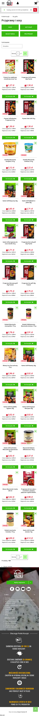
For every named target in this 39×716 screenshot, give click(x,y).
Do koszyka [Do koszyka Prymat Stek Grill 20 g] (27, 137)
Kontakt (7, 598)
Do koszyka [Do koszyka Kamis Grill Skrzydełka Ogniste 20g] (9, 426)
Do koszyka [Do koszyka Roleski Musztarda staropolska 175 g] (9, 343)
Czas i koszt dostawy (11, 621)
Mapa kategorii (10, 609)
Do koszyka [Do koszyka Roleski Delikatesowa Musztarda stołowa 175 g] (27, 343)
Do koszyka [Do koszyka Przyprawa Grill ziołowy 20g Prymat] (27, 96)
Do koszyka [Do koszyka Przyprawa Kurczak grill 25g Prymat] (27, 261)
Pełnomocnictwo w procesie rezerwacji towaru (19, 600)
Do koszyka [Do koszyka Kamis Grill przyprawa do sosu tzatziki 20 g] (9, 261)
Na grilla (15, 16)
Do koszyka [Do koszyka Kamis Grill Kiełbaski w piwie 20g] (27, 220)
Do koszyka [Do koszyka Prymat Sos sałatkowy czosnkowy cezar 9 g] (9, 96)
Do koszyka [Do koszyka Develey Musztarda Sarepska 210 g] (9, 179)
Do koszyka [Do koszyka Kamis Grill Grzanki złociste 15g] (27, 549)
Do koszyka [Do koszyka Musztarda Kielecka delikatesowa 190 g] (27, 467)
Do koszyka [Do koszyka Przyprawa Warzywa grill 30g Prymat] (9, 302)
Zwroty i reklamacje (11, 625)
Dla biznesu (9, 613)
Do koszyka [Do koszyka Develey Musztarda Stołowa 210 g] (27, 179)
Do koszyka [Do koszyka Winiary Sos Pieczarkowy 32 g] (9, 384)
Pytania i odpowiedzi (11, 627)
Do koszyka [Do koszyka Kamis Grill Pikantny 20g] (27, 384)
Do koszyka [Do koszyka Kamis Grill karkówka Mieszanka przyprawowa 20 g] (9, 467)
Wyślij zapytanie (23, 582)
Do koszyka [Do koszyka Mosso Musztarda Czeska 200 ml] (9, 508)
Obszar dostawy (7, 566)
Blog (6, 615)
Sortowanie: (6, 42)
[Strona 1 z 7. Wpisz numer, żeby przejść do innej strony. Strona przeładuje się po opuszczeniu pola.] (18, 53)
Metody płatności (10, 623)
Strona (14, 53)
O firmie (7, 607)
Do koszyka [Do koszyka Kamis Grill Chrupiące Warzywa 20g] (27, 426)
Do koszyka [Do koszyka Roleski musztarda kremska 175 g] (9, 549)
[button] (3, 3)
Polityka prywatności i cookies (14, 605)
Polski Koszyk (5, 16)
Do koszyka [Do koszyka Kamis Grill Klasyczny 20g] (9, 220)
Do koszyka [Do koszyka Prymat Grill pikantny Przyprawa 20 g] (9, 137)
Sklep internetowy (17, 712)
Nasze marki (9, 611)
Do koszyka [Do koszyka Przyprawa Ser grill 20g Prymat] (27, 302)
